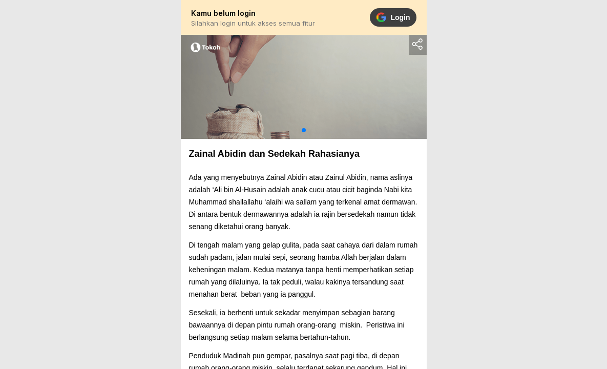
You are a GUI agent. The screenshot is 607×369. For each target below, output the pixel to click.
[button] (304, 130)
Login (393, 17)
